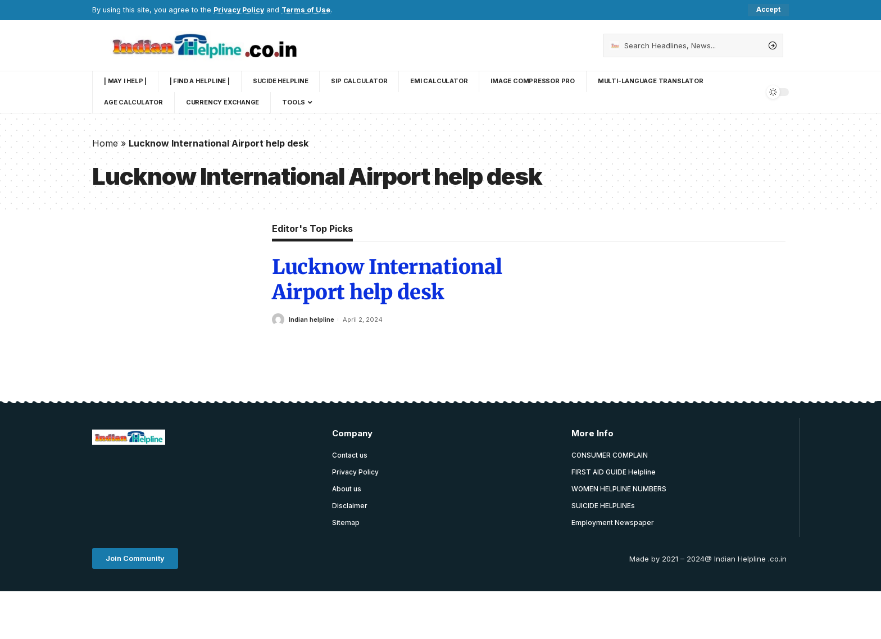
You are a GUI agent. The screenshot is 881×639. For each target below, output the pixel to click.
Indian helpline (311, 319)
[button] (135, 559)
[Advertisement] (296, 482)
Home (105, 143)
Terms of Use (308, 10)
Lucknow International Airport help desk (387, 280)
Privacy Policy (240, 10)
